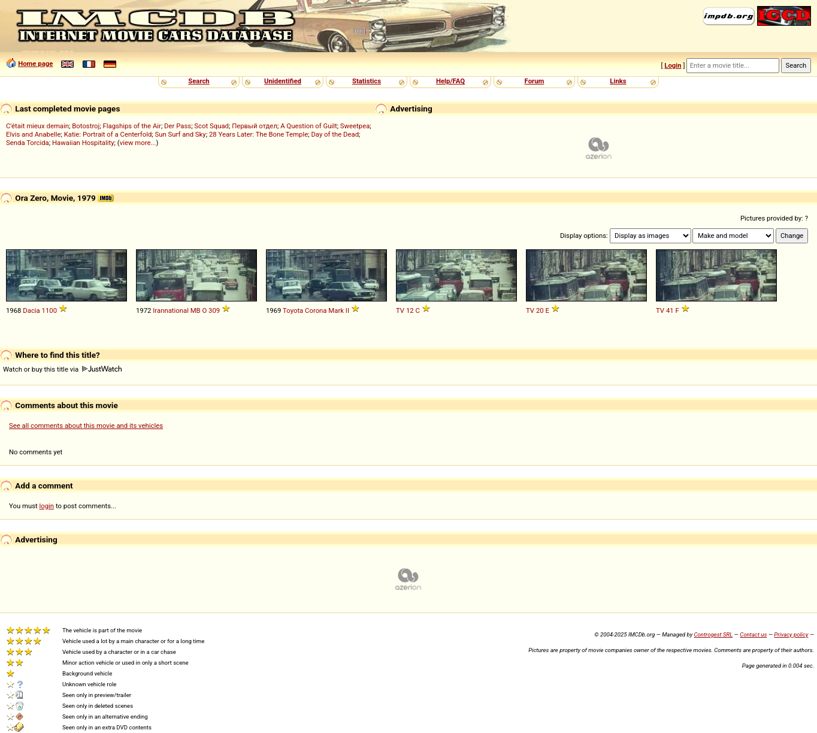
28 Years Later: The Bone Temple (258, 134)
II (347, 310)
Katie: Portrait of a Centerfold (108, 134)
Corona (315, 310)
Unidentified (282, 81)
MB (195, 310)
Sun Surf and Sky (180, 134)
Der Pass (177, 126)
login (47, 506)
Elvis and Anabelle (33, 134)
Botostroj (85, 126)
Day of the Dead (335, 134)
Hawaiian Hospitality (83, 142)
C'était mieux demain (37, 126)
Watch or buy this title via (62, 369)
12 (410, 310)
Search (198, 81)
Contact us (753, 634)
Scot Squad (211, 126)
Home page (35, 63)
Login (672, 65)
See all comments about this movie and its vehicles (86, 425)
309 (214, 310)
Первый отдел (254, 126)
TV (400, 310)
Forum (534, 81)
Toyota (293, 310)
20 (540, 310)
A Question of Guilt (308, 126)
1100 (49, 310)
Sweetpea (355, 126)
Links (618, 81)
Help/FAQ (450, 81)
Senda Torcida (27, 142)
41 (670, 310)
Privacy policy (791, 634)
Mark (336, 310)
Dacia (31, 310)
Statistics (366, 81)
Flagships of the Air (132, 126)
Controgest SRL (713, 634)
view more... (138, 142)
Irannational (171, 310)
